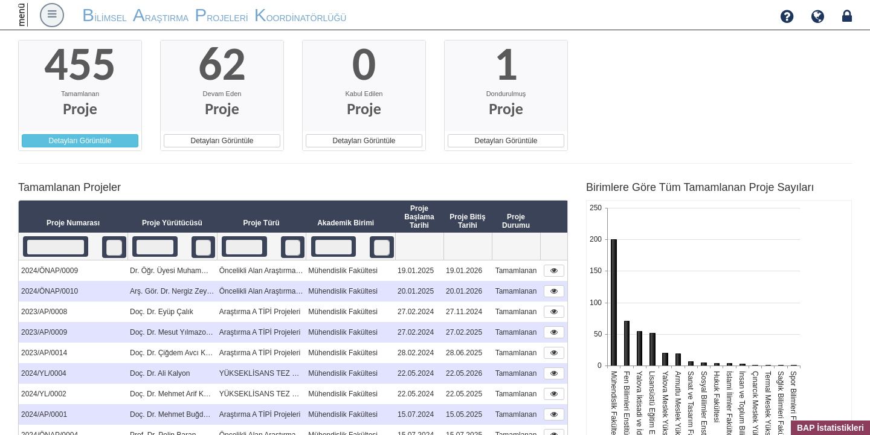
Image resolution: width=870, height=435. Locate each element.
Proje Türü (261, 223)
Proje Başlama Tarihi (419, 217)
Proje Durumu (516, 221)
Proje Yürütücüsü (172, 223)
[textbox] (55, 247)
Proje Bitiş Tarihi (467, 221)
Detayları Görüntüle (79, 141)
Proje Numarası (73, 223)
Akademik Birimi (350, 223)
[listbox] (114, 247)
